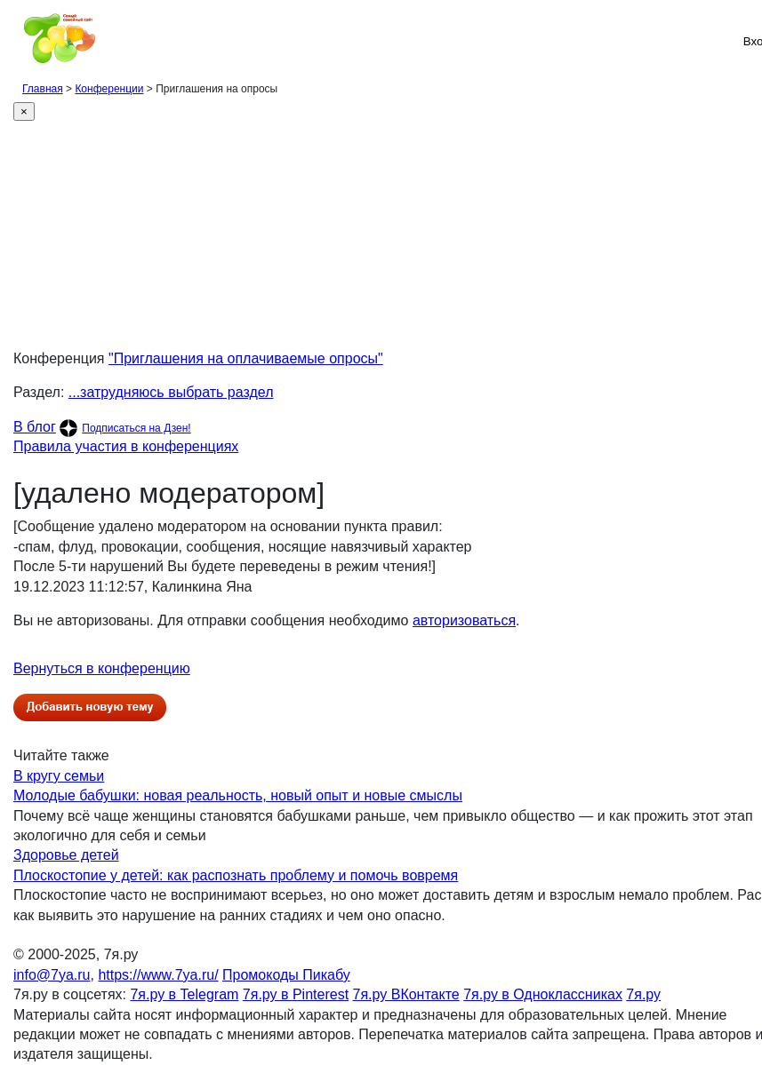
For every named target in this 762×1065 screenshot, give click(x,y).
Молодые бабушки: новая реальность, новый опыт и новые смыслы (237, 795)
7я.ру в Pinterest (296, 994)
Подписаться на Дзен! (136, 428)
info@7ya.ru (52, 974)
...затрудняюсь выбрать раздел (171, 392)
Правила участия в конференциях (125, 446)
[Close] (24, 111)
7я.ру (643, 994)
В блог (34, 426)
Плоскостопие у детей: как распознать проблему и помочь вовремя (235, 875)
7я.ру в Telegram (184, 994)
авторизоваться (464, 620)
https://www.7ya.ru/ (158, 974)
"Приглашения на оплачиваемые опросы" (245, 358)
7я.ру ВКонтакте (406, 994)
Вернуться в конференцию (101, 668)
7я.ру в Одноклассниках (542, 994)
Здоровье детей (66, 854)
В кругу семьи (58, 775)
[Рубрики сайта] (18, 40)
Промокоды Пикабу (286, 974)
